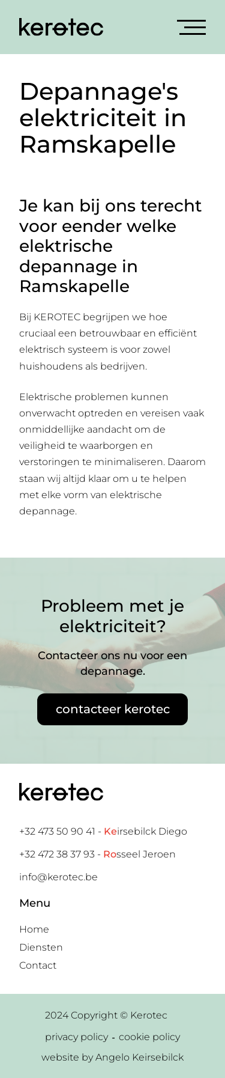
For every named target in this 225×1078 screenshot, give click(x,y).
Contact (37, 965)
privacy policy (76, 1037)
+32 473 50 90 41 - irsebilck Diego (103, 831)
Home (34, 929)
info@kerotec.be (58, 877)
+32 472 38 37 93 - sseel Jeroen (97, 854)
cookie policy (149, 1037)
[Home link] (61, 27)
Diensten (41, 947)
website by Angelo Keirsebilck (112, 1057)
